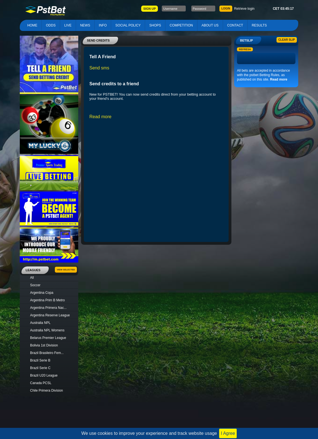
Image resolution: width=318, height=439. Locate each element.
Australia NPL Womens (47, 330)
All (32, 278)
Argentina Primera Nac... (48, 308)
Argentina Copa (41, 293)
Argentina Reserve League (50, 315)
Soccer (35, 285)
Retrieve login (244, 9)
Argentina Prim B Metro (47, 300)
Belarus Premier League (48, 338)
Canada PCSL (41, 383)
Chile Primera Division (46, 390)
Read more (278, 79)
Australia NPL (40, 323)
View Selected (66, 269)
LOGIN (225, 8)
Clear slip (286, 39)
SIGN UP (149, 8)
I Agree (228, 433)
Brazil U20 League (44, 375)
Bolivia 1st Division (44, 345)
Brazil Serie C (40, 368)
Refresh (245, 49)
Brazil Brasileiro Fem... (47, 353)
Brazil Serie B (40, 360)
